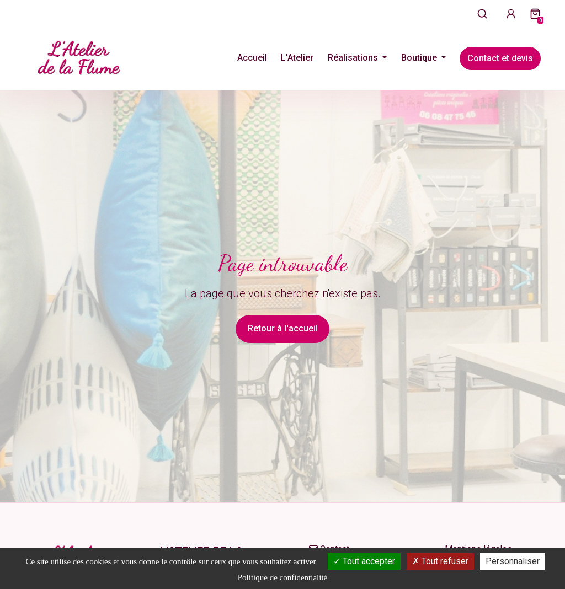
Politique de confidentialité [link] (282, 577)
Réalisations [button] (354, 57)
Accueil (252, 57)
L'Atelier (297, 57)
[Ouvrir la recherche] (482, 13)
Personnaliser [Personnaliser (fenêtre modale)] (513, 561)
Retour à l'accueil (283, 328)
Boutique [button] (420, 57)
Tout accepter (364, 561)
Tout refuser (440, 561)
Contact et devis (500, 58)
